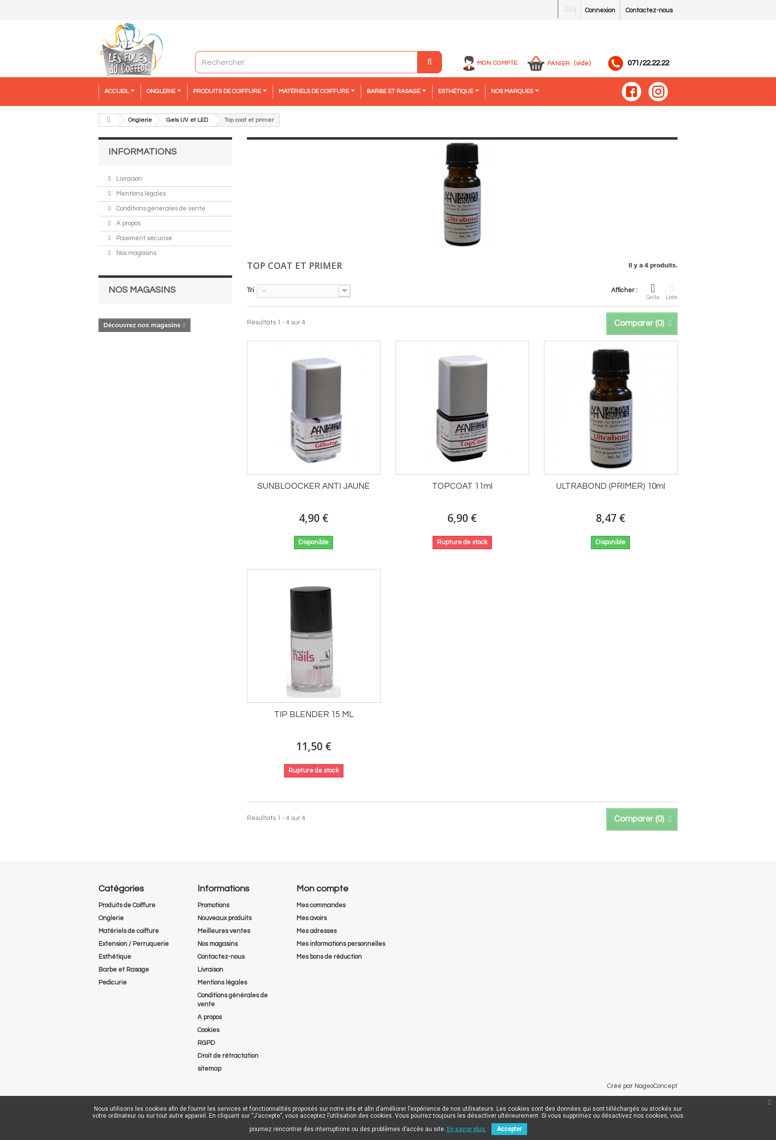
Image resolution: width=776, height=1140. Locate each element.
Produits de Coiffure (126, 905)
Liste (672, 291)
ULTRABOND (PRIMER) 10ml (610, 486)
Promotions (213, 905)
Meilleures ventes (223, 931)
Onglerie (111, 918)
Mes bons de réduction (329, 956)
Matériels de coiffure (128, 931)
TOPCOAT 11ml (462, 486)
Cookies (208, 1030)
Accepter (509, 1129)
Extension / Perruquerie (133, 943)
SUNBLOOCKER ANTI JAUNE (313, 486)
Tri (250, 290)
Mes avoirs (311, 918)
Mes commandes (320, 905)
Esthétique (114, 956)
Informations (142, 151)
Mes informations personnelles (340, 943)
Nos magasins (135, 253)
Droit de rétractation (227, 1055)
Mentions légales (140, 193)
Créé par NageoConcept (642, 1086)
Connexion (600, 10)
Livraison (128, 178)
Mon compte (497, 63)
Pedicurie (112, 982)
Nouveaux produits (224, 918)
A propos (128, 223)
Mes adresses (316, 931)
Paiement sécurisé (143, 238)
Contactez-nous (649, 10)
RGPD (206, 1042)
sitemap (209, 1068)
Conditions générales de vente (160, 208)
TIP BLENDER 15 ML (313, 714)
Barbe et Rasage (123, 969)
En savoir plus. (466, 1129)
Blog (569, 8)
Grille (653, 291)
